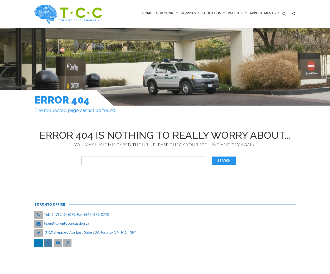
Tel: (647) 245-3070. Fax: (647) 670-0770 (76, 214)
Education (211, 13)
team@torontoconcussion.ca (66, 223)
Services (188, 13)
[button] (284, 14)
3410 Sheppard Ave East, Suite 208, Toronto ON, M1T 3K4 (91, 232)
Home (147, 13)
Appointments (263, 13)
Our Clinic (165, 13)
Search (224, 160)
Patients (235, 13)
